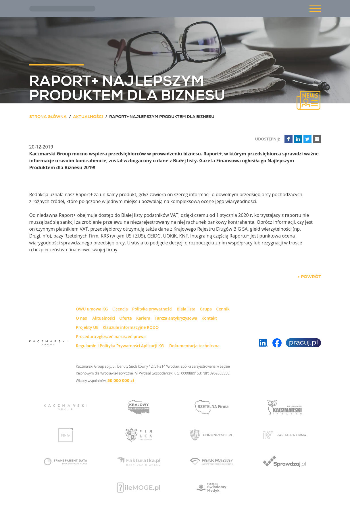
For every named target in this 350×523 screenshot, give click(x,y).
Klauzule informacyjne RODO (131, 327)
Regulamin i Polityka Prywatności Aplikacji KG (120, 345)
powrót (311, 276)
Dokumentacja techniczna (194, 345)
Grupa (206, 309)
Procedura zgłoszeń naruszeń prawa (111, 336)
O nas (81, 318)
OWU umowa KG (92, 309)
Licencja (120, 309)
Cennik (223, 309)
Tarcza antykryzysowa (176, 318)
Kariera (143, 318)
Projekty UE (87, 327)
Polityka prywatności (152, 309)
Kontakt (209, 318)
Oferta (125, 318)
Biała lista (186, 309)
